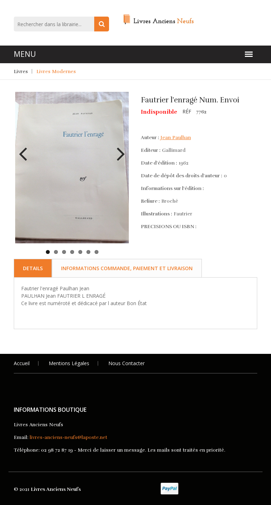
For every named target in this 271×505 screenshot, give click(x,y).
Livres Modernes (56, 72)
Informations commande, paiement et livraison (127, 268)
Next (118, 148)
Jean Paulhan (176, 138)
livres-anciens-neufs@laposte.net (68, 437)
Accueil (22, 363)
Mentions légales (69, 363)
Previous (26, 148)
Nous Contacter (126, 363)
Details (33, 268)
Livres (21, 72)
